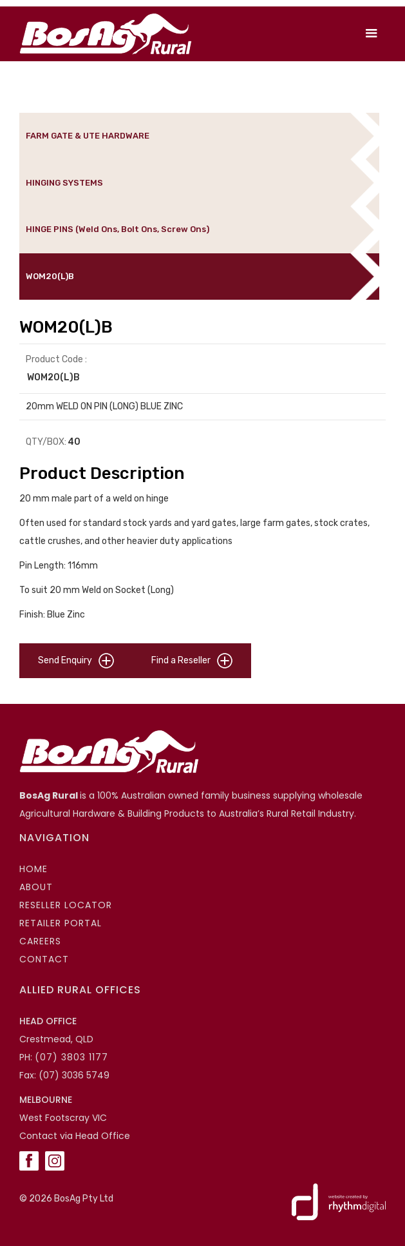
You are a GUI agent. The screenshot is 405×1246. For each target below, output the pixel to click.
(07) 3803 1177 (71, 1057)
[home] (102, 34)
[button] (371, 33)
